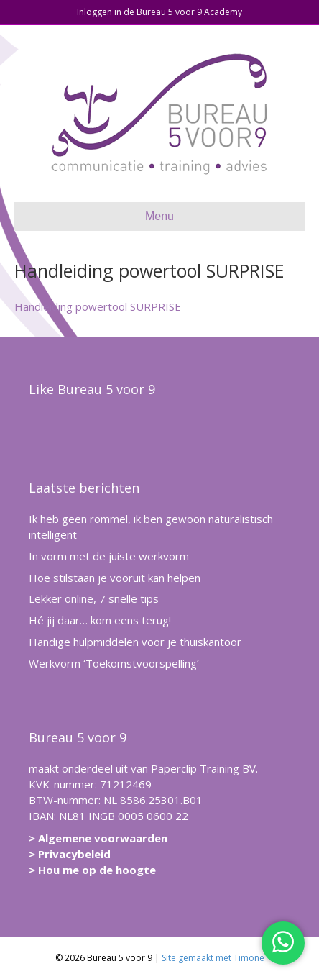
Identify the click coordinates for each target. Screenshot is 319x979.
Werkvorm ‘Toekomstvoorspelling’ (114, 663)
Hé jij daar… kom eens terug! (100, 620)
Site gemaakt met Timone (213, 958)
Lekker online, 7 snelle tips (94, 598)
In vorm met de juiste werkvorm (109, 556)
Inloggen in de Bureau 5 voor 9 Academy (159, 12)
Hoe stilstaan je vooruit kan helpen (114, 577)
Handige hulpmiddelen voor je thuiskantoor (135, 641)
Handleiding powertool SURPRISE (97, 306)
